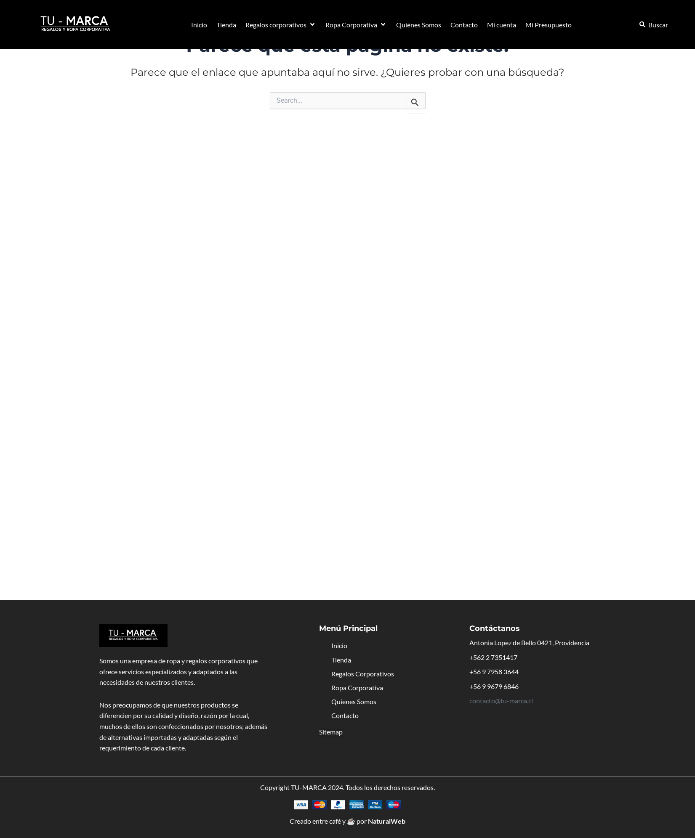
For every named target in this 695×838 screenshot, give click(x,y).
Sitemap (331, 732)
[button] (280, 25)
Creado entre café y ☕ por (347, 821)
